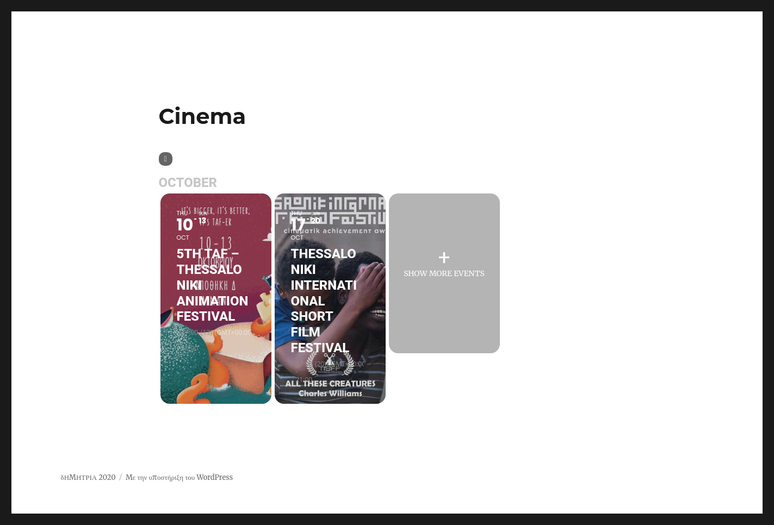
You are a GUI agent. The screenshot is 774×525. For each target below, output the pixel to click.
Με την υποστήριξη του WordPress (179, 477)
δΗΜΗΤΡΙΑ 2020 (88, 477)
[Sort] (166, 159)
